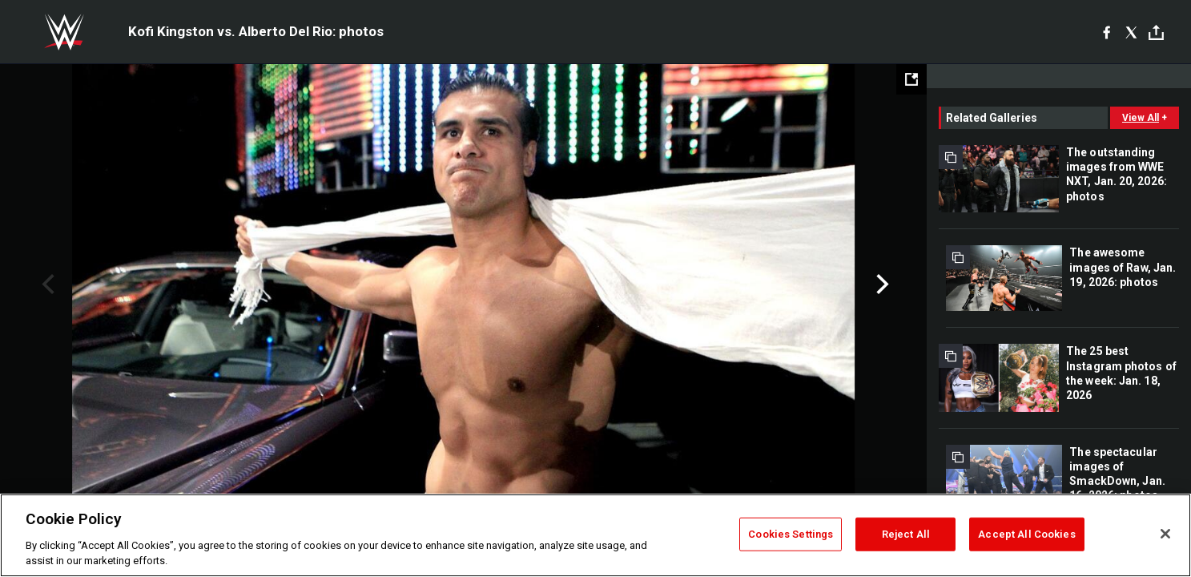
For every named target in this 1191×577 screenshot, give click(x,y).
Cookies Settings (790, 534)
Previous (46, 284)
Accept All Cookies (1026, 534)
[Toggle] (1156, 32)
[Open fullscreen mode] (911, 79)
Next (881, 284)
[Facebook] (1106, 32)
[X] (1131, 32)
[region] (595, 535)
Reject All (906, 534)
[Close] (1165, 533)
